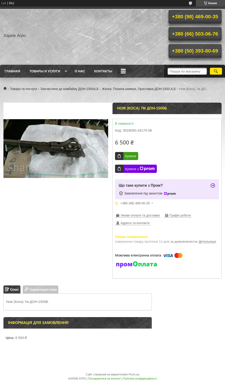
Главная (12, 71)
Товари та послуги (23, 89)
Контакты (103, 71)
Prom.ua (134, 374)
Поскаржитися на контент (104, 378)
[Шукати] (216, 71)
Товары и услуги (44, 71)
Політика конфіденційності (140, 378)
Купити (130, 156)
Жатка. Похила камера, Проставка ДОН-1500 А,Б (139, 89)
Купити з (140, 169)
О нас (80, 71)
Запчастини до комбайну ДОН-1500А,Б (69, 89)
